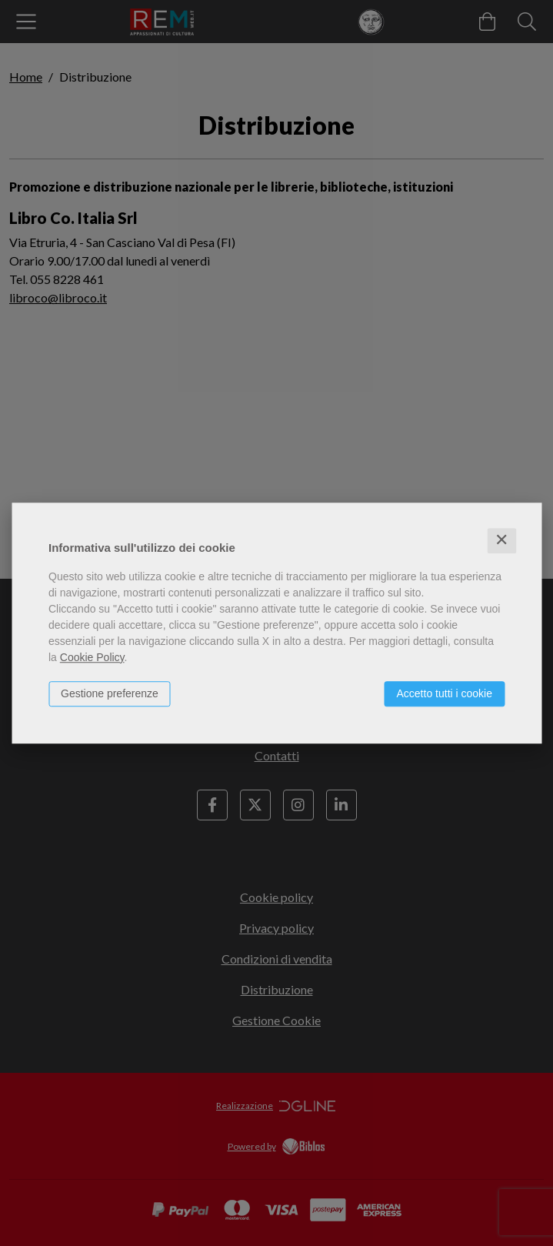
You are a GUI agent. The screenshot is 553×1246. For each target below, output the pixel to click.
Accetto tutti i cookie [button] (444, 693)
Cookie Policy (92, 657)
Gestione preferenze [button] (109, 693)
